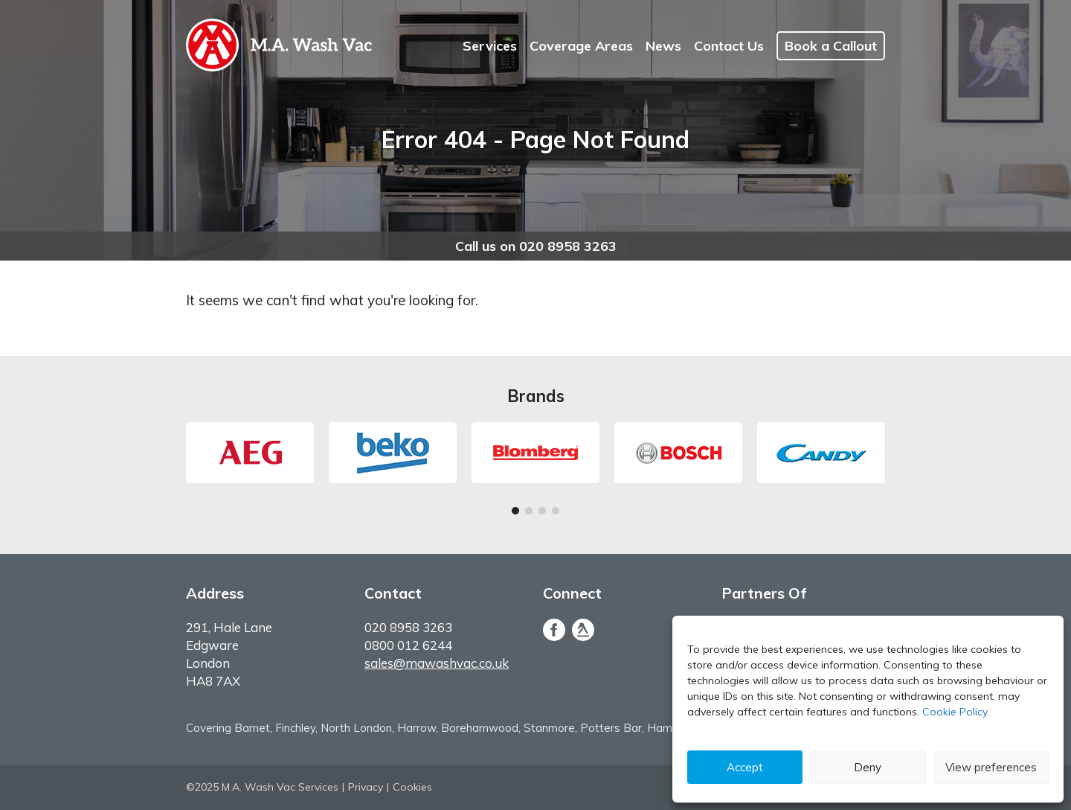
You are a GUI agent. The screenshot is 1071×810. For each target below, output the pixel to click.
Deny (867, 767)
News (663, 45)
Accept (745, 767)
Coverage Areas (581, 45)
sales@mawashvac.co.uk (436, 663)
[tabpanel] (250, 452)
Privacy (365, 787)
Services (490, 45)
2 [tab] (529, 513)
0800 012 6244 (408, 645)
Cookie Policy (955, 711)
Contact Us (729, 45)
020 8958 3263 (408, 627)
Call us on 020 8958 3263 (536, 246)
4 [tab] (555, 513)
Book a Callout (831, 45)
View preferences (991, 767)
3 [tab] (542, 513)
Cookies (412, 787)
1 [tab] (515, 513)
